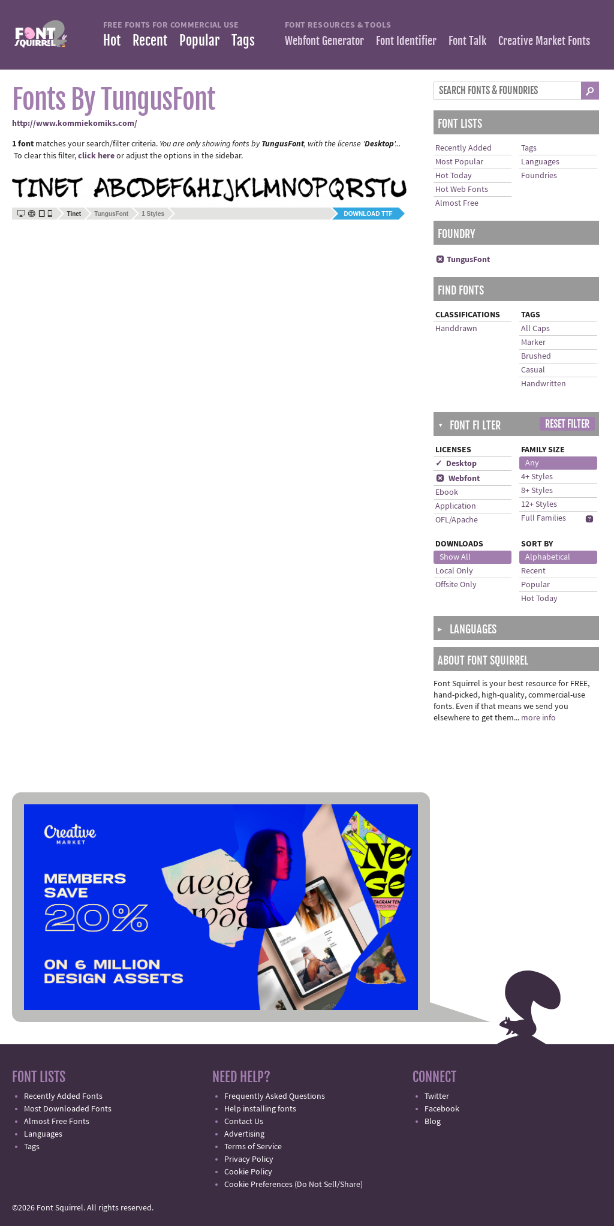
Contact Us (243, 1121)
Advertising (244, 1134)
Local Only (454, 571)
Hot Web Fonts (461, 189)
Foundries (539, 175)
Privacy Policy (248, 1159)
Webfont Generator (324, 40)
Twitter (437, 1096)
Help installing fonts (260, 1109)
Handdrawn (456, 328)
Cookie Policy (248, 1172)
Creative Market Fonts (544, 40)
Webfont (457, 479)
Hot (112, 40)
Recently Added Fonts (63, 1096)
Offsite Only (456, 584)
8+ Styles (537, 490)
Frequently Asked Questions (274, 1096)
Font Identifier (406, 40)
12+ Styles (539, 504)
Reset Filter (567, 424)
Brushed (536, 356)
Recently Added (463, 148)
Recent (150, 40)
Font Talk (467, 40)
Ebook (446, 492)
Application (455, 506)
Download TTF (368, 214)
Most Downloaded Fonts (68, 1109)
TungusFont (111, 214)
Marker (533, 342)
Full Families (543, 518)
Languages (540, 162)
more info (538, 718)
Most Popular (459, 162)
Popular (199, 40)
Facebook (442, 1109)
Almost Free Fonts (56, 1121)
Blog (433, 1121)
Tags (243, 40)
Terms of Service (253, 1146)
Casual (533, 370)
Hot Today (453, 175)
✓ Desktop (456, 464)
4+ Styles (537, 476)
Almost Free (456, 203)
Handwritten (543, 383)
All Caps (535, 328)
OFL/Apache (456, 520)
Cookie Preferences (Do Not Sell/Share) (293, 1184)
